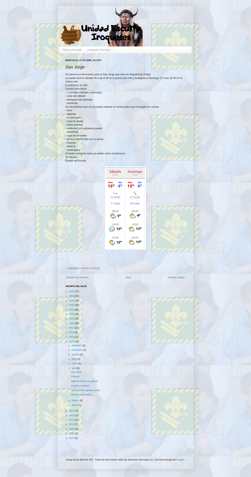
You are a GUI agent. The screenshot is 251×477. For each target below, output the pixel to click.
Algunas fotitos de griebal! (84, 381)
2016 (72, 332)
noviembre (77, 350)
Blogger (180, 459)
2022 (72, 305)
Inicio (128, 277)
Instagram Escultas (98, 49)
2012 (72, 415)
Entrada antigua (176, 277)
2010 (72, 424)
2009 (72, 429)
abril (74, 368)
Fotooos (75, 376)
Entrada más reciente (77, 277)
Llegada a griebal (80, 385)
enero (75, 405)
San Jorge (76, 372)
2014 (72, 341)
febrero (76, 400)
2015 (72, 337)
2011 (72, 420)
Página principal (72, 49)
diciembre (77, 345)
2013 (72, 410)
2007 (72, 438)
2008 (72, 433)
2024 (72, 296)
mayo (75, 363)
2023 (72, 300)
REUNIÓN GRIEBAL (82, 394)
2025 (72, 291)
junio (74, 359)
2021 (72, 309)
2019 (72, 318)
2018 (72, 323)
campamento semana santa (85, 390)
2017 (72, 327)
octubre (76, 354)
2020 (72, 314)
